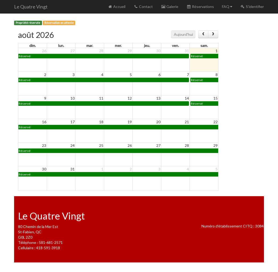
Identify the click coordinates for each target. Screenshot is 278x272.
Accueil (116, 6)
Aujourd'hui (183, 34)
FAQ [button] (227, 6)
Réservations (200, 6)
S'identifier (252, 6)
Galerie (169, 6)
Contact (143, 6)
